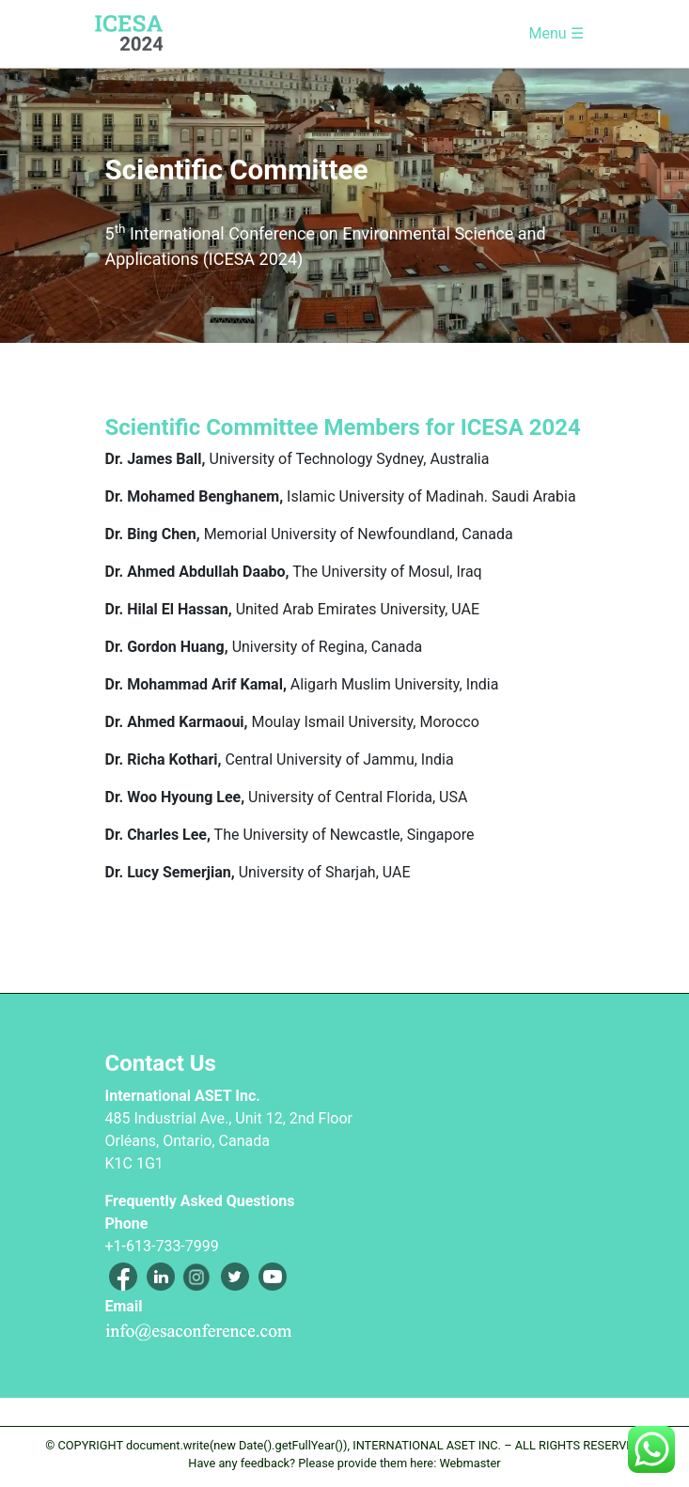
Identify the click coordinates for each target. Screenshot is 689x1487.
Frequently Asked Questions (200, 1201)
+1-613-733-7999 (162, 1246)
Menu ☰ (555, 33)
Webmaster (469, 1463)
